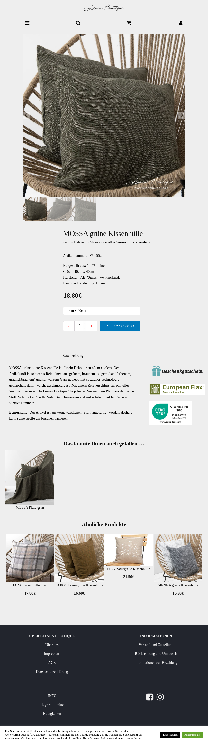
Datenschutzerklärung (52, 672)
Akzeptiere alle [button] (192, 734)
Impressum (52, 654)
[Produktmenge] (80, 326)
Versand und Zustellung (156, 645)
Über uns (52, 645)
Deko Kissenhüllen (103, 242)
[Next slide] (181, 115)
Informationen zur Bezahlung (156, 663)
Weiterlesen (134, 738)
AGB (52, 663)
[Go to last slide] (26, 115)
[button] (35, 209)
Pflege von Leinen (52, 704)
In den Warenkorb (120, 325)
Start (66, 242)
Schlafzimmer (80, 242)
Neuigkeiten (52, 713)
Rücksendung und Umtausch (156, 654)
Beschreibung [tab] (73, 356)
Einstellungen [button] (170, 734)
